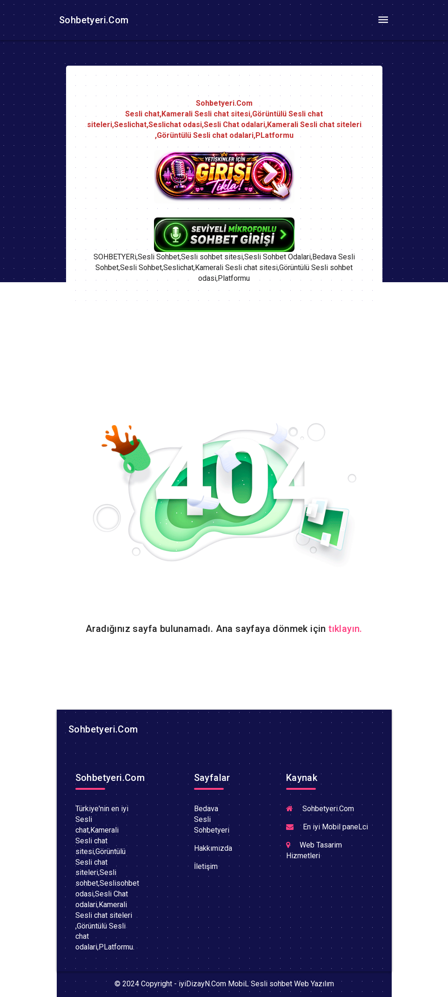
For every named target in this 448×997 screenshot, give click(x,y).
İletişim (206, 866)
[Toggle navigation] (383, 20)
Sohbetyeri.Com (93, 20)
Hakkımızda (213, 848)
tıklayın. (345, 628)
